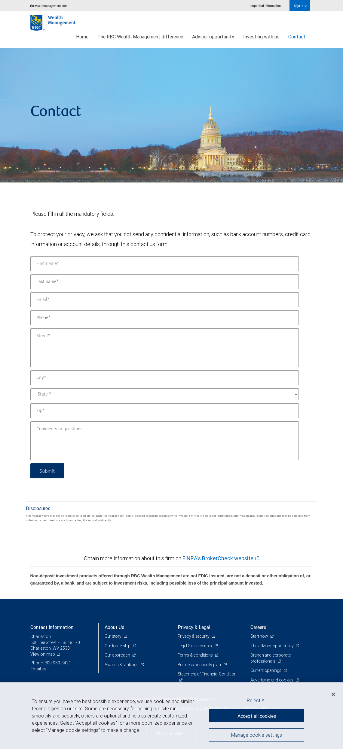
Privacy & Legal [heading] (194, 627)
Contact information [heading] (51, 627)
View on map (42, 654)
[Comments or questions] (164, 440)
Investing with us (261, 37)
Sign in (300, 6)
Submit (47, 471)
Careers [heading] (258, 627)
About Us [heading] (114, 627)
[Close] (333, 694)
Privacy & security (194, 636)
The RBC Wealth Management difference (140, 37)
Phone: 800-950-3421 (50, 663)
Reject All (256, 700)
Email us (38, 669)
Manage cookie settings (256, 735)
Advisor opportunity (213, 37)
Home (82, 37)
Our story (113, 636)
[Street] (164, 347)
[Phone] (164, 317)
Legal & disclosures (195, 645)
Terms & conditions (196, 655)
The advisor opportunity (272, 645)
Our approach (118, 655)
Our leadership (118, 645)
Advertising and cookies (272, 680)
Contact (296, 37)
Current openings (266, 670)
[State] (164, 394)
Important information (265, 6)
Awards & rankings (122, 664)
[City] (164, 377)
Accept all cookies (256, 716)
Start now (259, 636)
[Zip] (164, 410)
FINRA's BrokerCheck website (217, 558)
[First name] (164, 263)
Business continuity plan (200, 664)
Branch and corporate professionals (270, 658)
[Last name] (164, 281)
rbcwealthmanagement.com (49, 6)
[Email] (164, 299)
